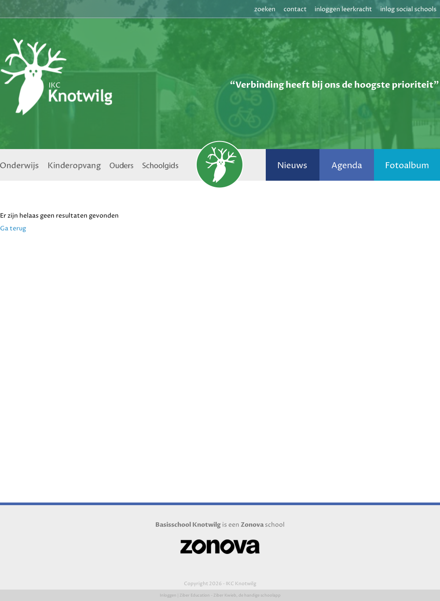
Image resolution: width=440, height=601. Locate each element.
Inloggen (168, 595)
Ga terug (13, 228)
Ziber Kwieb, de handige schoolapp (247, 595)
